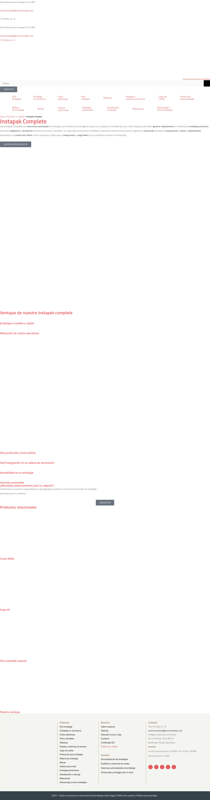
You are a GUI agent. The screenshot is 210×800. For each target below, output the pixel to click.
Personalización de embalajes (114, 758)
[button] (57, 97)
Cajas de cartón (67, 750)
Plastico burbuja (10, 711)
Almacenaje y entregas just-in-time (117, 770)
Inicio (185, 79)
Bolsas (63, 762)
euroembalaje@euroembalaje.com (17, 10)
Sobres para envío (68, 766)
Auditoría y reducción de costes (115, 762)
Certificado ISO (107, 742)
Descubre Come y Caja (111, 734)
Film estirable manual (13, 660)
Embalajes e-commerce (70, 730)
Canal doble (7, 558)
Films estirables (67, 738)
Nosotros (201, 79)
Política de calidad (109, 746)
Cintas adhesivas (67, 734)
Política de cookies (126, 795)
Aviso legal (110, 795)
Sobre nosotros (108, 726)
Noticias (104, 730)
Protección (10, 116)
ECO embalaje (66, 726)
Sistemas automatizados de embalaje (118, 766)
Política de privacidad (147, 795)
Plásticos (64, 742)
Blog (208, 79)
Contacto (105, 738)
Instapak (20, 116)
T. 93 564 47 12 (7, 40)
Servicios (192, 79)
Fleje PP (5, 609)
